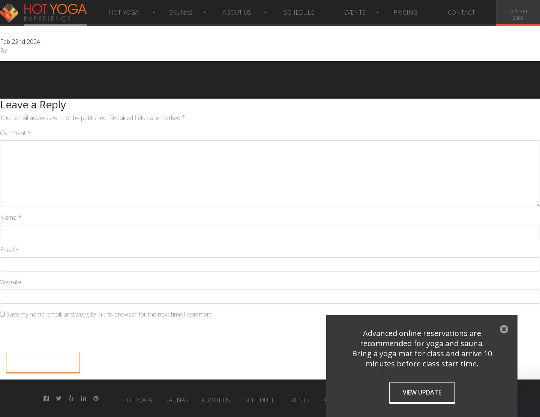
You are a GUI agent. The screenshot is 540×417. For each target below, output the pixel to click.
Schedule (299, 12)
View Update (422, 392)
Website (10, 282)
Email (9, 250)
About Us (236, 12)
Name (10, 217)
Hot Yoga (124, 12)
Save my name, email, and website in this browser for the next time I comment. (109, 314)
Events (355, 12)
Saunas (180, 12)
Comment (15, 133)
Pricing (405, 12)
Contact (461, 12)
